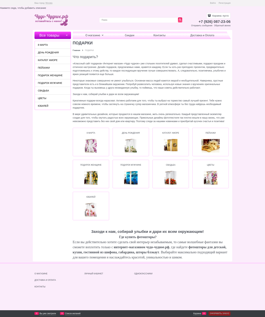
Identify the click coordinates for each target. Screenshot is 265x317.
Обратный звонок (222, 25)
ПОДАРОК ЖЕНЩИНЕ (91, 165)
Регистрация (225, 3)
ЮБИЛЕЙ (90, 197)
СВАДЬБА (170, 165)
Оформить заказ (219, 313)
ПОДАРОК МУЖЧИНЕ (130, 165)
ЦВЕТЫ (210, 165)
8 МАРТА (91, 133)
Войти (213, 3)
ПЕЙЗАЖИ (211, 133)
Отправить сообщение (201, 25)
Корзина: (220, 15)
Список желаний (72, 313)
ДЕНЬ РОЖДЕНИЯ (131, 133)
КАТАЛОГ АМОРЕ (170, 133)
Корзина (197, 313)
